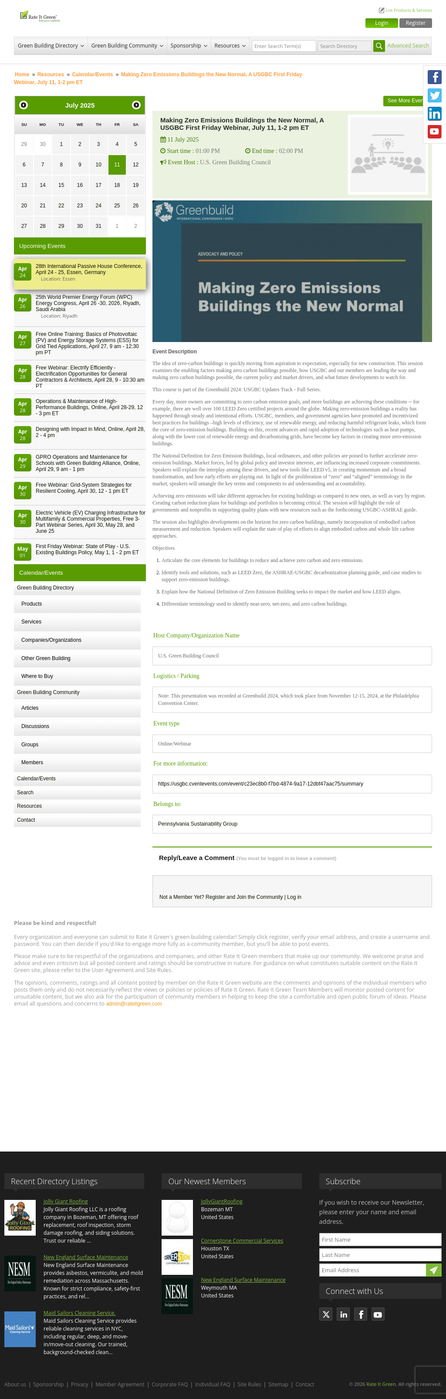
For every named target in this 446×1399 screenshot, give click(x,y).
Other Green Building (46, 658)
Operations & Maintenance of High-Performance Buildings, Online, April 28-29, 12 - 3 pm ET (89, 407)
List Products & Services (409, 10)
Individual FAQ (212, 1384)
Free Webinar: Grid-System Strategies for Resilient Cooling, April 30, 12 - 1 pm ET (84, 488)
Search (25, 792)
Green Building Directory (48, 45)
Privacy (79, 1384)
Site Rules (249, 1384)
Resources (227, 45)
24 (98, 206)
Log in (294, 897)
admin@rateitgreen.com (134, 1004)
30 (42, 144)
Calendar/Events (92, 74)
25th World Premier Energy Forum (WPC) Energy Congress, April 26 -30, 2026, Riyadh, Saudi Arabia (88, 303)
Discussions (35, 726)
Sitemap (278, 1384)
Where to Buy (37, 676)
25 (117, 206)
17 (98, 185)
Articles (29, 708)
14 (42, 185)
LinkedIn (435, 114)
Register (416, 23)
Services (31, 622)
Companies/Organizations (51, 640)
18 (117, 185)
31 (98, 226)
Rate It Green (380, 1384)
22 (61, 206)
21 (42, 206)
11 (117, 165)
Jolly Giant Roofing (66, 1201)
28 (42, 226)
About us (15, 1384)
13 (24, 185)
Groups (29, 745)
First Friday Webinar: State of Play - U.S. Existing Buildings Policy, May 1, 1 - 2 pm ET (87, 549)
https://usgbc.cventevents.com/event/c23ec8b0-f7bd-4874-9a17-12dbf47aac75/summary (260, 784)
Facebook (435, 77)
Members (32, 762)
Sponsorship (186, 45)
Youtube (435, 132)
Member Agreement (120, 1384)
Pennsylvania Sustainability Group (197, 824)
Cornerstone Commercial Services (242, 1240)
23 (80, 206)
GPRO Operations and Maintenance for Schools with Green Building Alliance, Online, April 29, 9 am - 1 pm (88, 463)
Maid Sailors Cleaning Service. (79, 1313)
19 (136, 185)
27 (24, 226)
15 (61, 185)
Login (381, 23)
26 (136, 206)
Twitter (435, 95)
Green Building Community (124, 45)
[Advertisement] (223, 1075)
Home (22, 74)
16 (80, 185)
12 (136, 165)
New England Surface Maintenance (86, 1257)
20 (24, 206)
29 (24, 144)
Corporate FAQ (170, 1384)
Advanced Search (408, 45)
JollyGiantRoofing (221, 1201)
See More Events (408, 101)
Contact (26, 820)
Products (31, 604)
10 (98, 165)
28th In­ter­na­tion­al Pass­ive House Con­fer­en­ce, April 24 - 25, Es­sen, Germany (89, 269)
